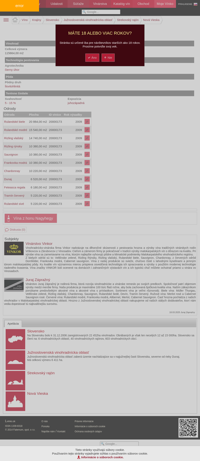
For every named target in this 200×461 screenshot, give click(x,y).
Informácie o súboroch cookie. (102, 457)
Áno (92, 57)
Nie (108, 57)
